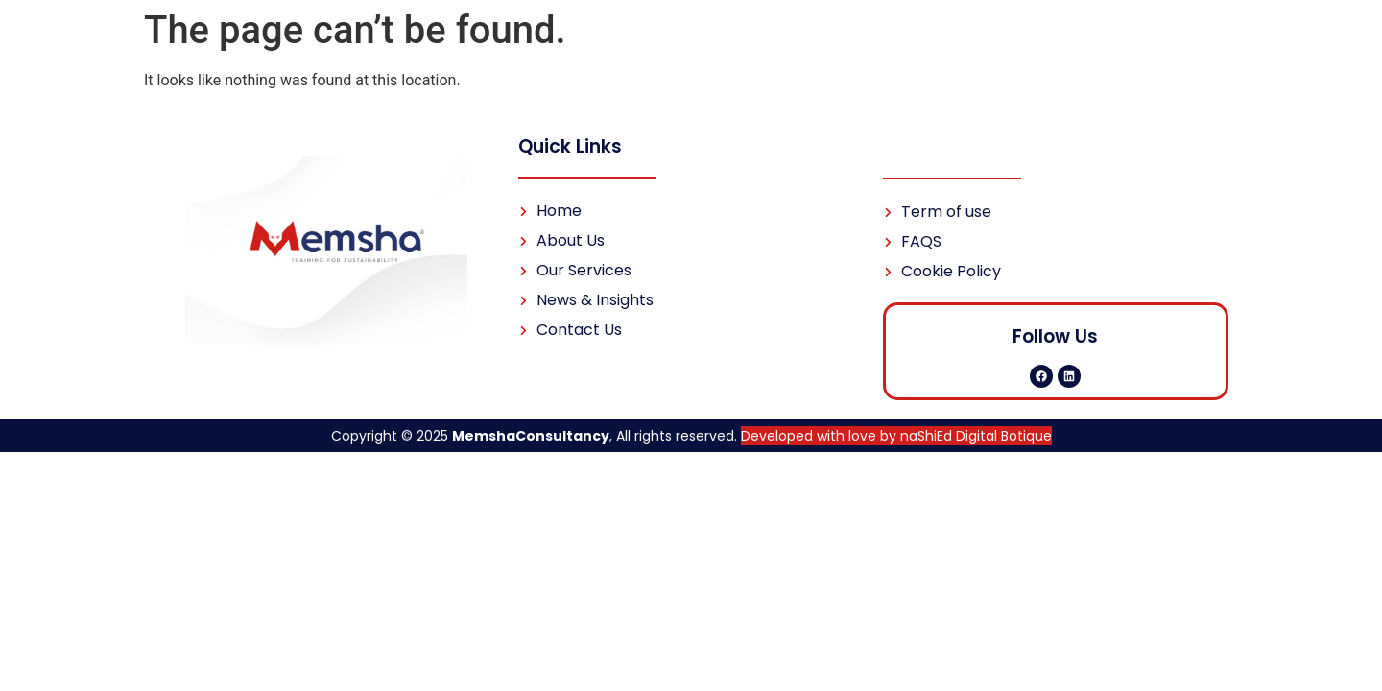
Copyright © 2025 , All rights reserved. (691, 435)
